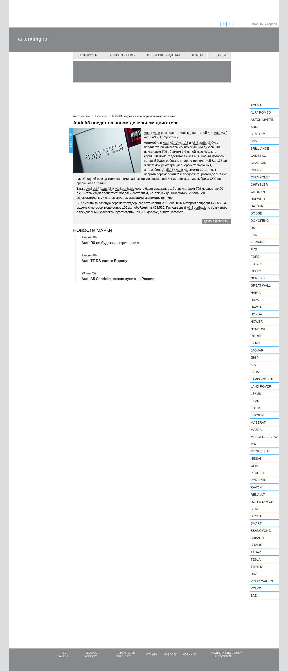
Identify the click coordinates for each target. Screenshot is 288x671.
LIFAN (255, 401)
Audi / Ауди (152, 133)
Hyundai (258, 329)
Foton (256, 264)
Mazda (256, 429)
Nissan (256, 458)
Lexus (256, 393)
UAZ (254, 574)
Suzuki (256, 545)
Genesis (258, 278)
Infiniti (257, 336)
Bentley (258, 134)
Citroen (258, 192)
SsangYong (261, 530)
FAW (254, 235)
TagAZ (256, 552)
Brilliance (260, 148)
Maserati (259, 422)
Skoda (256, 516)
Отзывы (197, 55)
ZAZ (253, 595)
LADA (255, 372)
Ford (255, 256)
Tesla (256, 559)
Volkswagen (262, 581)
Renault (258, 494)
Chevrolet (260, 177)
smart (256, 523)
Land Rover (261, 386)
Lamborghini (262, 379)
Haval (256, 300)
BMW (254, 141)
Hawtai (257, 307)
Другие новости (216, 221)
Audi (254, 127)
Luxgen (257, 415)
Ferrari (257, 242)
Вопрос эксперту (122, 55)
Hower (257, 321)
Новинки (189, 654)
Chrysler (259, 184)
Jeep (255, 357)
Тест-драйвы (88, 55)
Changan (258, 163)
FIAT (254, 249)
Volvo (256, 588)
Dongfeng (260, 220)
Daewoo (258, 199)
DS (253, 228)
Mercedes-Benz (264, 437)
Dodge (256, 213)
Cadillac (258, 155)
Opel (255, 466)
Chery (256, 170)
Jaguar (257, 350)
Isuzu (255, 343)
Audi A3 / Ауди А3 (175, 142)
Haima (256, 292)
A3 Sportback (168, 137)
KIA (253, 365)
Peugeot (258, 473)
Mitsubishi (260, 451)
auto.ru (32, 39)
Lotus (256, 408)
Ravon (256, 487)
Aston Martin (262, 119)
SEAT (255, 509)
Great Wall (260, 285)
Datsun (257, 206)
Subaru (257, 538)
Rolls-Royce (262, 502)
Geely (256, 271)
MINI (254, 444)
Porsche (258, 480)
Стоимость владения (163, 55)
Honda (256, 314)
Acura (256, 105)
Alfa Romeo (261, 112)
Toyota (257, 566)
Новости (219, 55)
